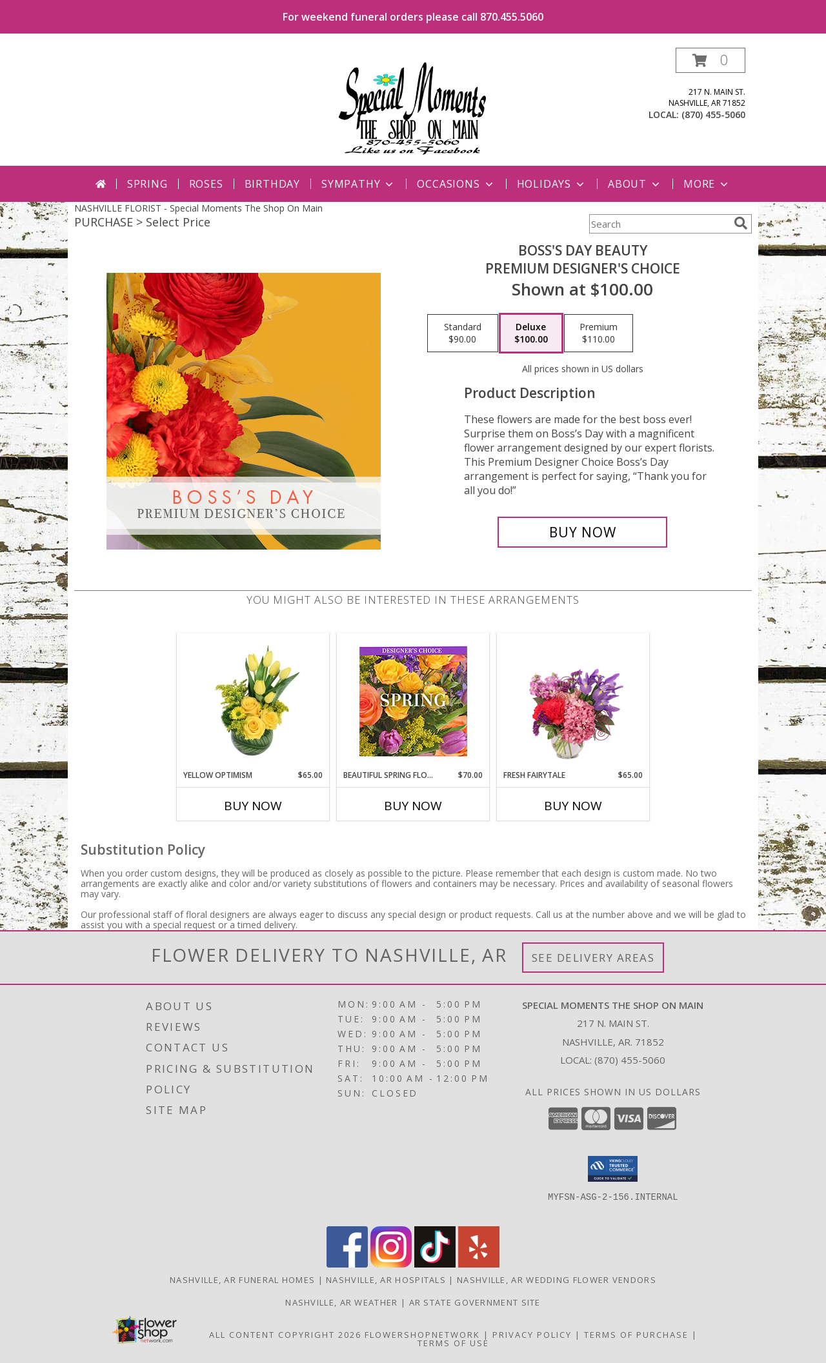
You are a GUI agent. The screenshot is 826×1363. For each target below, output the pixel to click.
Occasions (456, 184)
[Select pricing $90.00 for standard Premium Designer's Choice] (463, 333)
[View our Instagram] (391, 1264)
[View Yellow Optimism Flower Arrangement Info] (253, 701)
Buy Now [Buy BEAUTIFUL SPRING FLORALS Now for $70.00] (413, 805)
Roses (206, 184)
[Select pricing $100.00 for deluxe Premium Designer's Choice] (531, 333)
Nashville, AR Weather (341, 1302)
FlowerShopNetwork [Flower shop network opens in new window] (422, 1334)
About (635, 184)
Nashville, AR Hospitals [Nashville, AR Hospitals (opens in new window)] (386, 1280)
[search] (740, 223)
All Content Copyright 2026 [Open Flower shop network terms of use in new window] (285, 1334)
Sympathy (358, 184)
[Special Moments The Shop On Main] (413, 107)
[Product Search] (659, 224)
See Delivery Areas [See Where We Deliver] (593, 957)
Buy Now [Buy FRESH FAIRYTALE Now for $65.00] (573, 805)
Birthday (272, 184)
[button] (710, 60)
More (706, 184)
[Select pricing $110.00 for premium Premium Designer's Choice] (598, 333)
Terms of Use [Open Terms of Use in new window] (453, 1343)
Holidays (552, 184)
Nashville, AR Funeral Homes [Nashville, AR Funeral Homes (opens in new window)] (242, 1280)
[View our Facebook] (347, 1264)
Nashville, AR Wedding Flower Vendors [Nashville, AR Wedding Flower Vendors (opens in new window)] (556, 1280)
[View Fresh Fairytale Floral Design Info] (573, 701)
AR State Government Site (475, 1302)
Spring (147, 184)
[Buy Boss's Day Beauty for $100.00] (582, 532)
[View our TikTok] (435, 1264)
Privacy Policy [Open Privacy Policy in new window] (532, 1334)
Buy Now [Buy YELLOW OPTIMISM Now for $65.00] (253, 805)
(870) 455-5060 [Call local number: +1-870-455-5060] (713, 114)
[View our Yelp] (478, 1264)
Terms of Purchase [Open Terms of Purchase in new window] (636, 1334)
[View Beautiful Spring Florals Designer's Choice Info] (413, 701)
